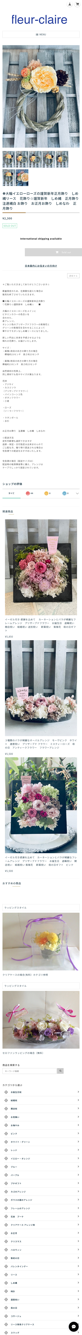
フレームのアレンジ (20, 1208)
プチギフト (16, 1183)
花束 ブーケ (17, 1216)
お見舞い (15, 1117)
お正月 (14, 1233)
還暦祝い (15, 1299)
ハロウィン (16, 1249)
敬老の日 (15, 1258)
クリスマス (16, 1241)
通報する (73, 275)
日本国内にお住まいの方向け (41, 265)
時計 (13, 1291)
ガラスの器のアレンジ (21, 1199)
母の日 (14, 1307)
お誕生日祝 (16, 1092)
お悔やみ (15, 1125)
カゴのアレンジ (18, 1191)
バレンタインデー (19, 1266)
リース (14, 1274)
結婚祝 (14, 1100)
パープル (15, 1175)
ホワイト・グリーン (20, 1141)
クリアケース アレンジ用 (23, 1224)
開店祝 (14, 1108)
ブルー (14, 1166)
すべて (11, 493)
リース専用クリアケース (22, 1324)
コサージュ (16, 1316)
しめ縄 (14, 1282)
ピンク (14, 1133)
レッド (14, 1150)
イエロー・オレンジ (20, 1158)
